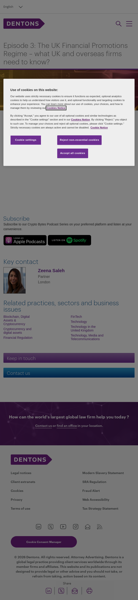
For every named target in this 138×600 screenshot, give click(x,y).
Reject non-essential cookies (79, 139)
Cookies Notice (56, 108)
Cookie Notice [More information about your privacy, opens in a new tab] (99, 127)
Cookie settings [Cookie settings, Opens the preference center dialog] (25, 139)
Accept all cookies (72, 153)
